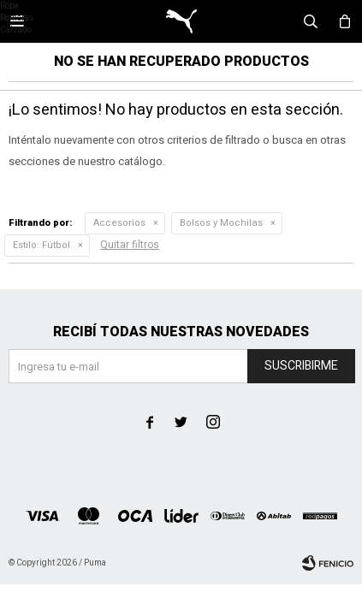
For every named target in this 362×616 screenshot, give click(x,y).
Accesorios (119, 223)
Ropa (9, 6)
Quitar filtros (129, 244)
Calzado (16, 30)
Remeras (17, 18)
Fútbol (41, 245)
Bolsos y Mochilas (221, 223)
